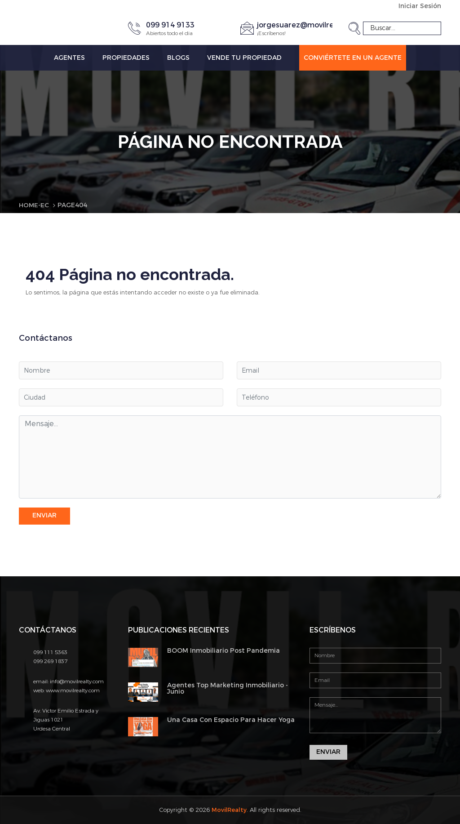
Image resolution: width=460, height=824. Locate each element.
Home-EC (34, 204)
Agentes (69, 57)
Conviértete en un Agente (353, 57)
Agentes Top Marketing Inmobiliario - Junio (227, 688)
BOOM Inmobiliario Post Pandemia (223, 650)
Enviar (44, 515)
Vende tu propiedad (244, 57)
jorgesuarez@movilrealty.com (311, 24)
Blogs (178, 57)
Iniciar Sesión (419, 6)
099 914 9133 (170, 24)
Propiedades (126, 57)
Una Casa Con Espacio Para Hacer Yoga (231, 719)
